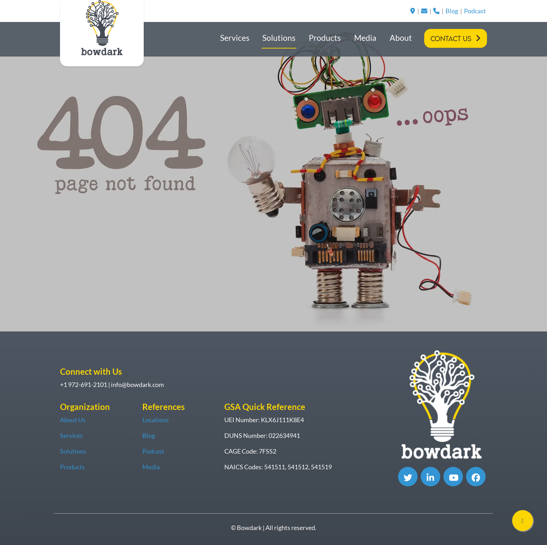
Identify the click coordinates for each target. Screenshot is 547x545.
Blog (451, 11)
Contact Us (450, 39)
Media (365, 38)
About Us (72, 420)
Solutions (278, 38)
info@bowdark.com (137, 384)
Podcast (475, 11)
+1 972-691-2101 (83, 384)
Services (234, 38)
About (401, 38)
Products (325, 38)
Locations (155, 420)
